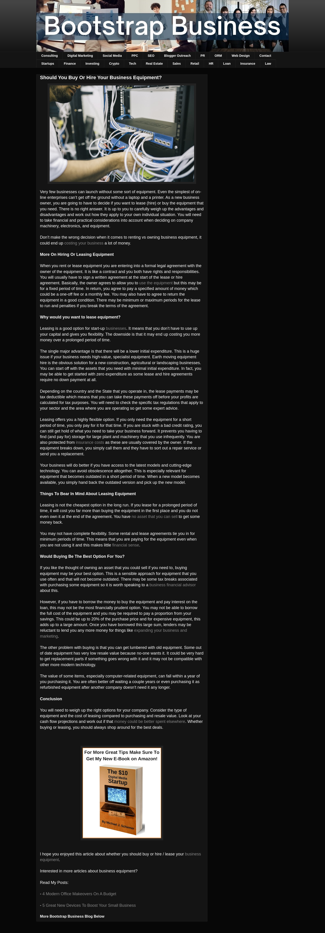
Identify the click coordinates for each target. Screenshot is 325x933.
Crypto (114, 63)
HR (211, 63)
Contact (265, 55)
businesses (116, 328)
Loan (226, 63)
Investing (92, 63)
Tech (132, 63)
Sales (176, 63)
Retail (194, 63)
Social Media (112, 55)
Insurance (247, 63)
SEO (151, 55)
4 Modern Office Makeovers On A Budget (79, 894)
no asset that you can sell (154, 516)
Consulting (49, 55)
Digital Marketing (80, 55)
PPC (135, 55)
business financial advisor (172, 585)
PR (202, 55)
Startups (47, 63)
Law (268, 63)
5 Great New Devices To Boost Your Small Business (89, 905)
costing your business (83, 243)
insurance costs (90, 442)
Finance (70, 63)
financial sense (125, 545)
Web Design (241, 55)
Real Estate (154, 63)
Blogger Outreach (177, 55)
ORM (218, 55)
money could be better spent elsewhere (149, 721)
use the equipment (156, 283)
